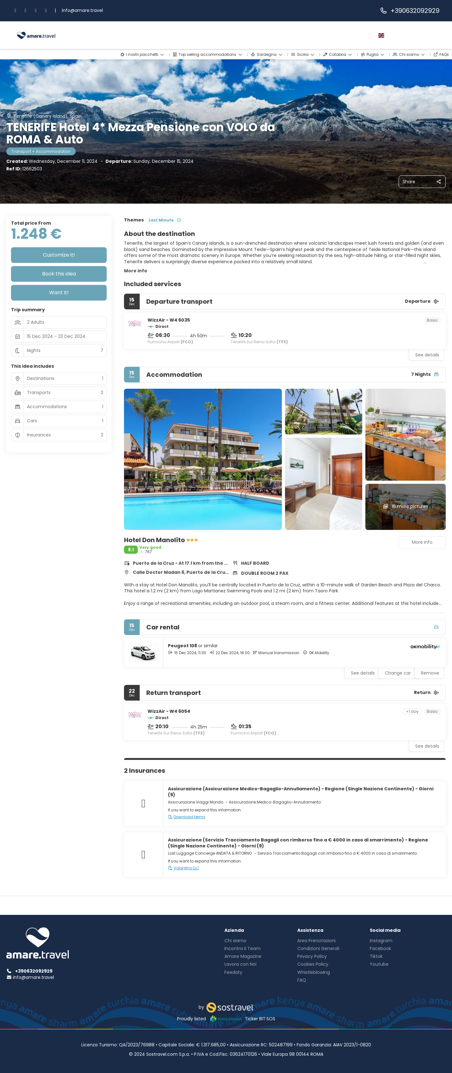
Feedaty (233, 972)
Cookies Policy (312, 964)
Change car (398, 673)
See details (427, 355)
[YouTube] (46, 10)
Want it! (59, 292)
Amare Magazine (242, 956)
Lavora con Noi (240, 964)
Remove (430, 673)
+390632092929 (409, 10)
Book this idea (59, 273)
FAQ (301, 980)
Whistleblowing (313, 972)
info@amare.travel (82, 10)
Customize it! (59, 255)
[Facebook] (15, 10)
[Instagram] (26, 10)
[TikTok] (36, 10)
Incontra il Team (242, 948)
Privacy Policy (312, 956)
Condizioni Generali (318, 948)
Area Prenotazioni (316, 940)
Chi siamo (235, 940)
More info (135, 271)
